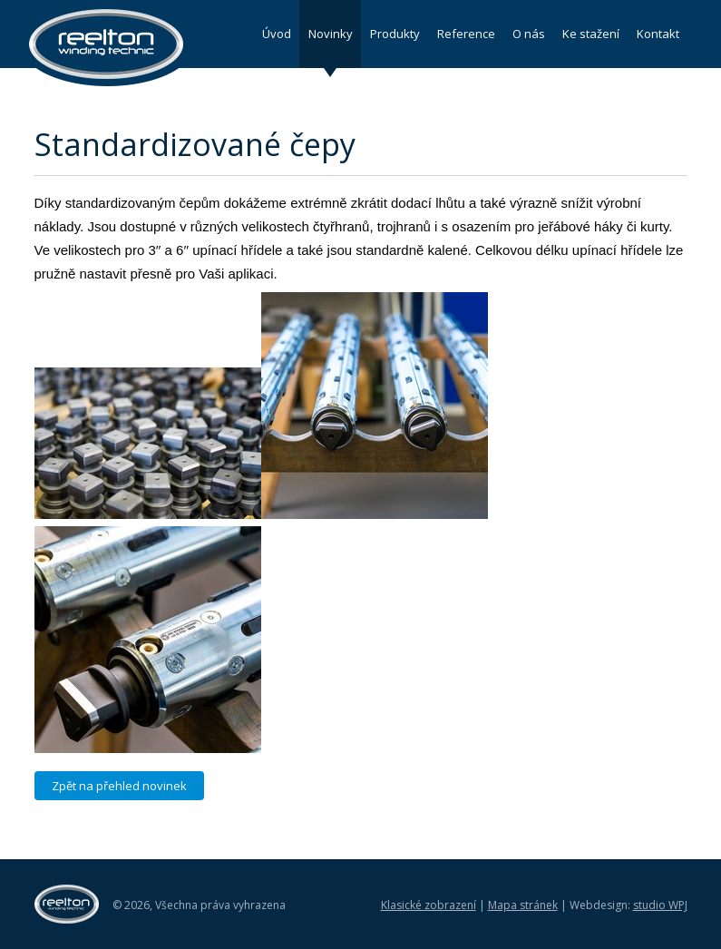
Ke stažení (590, 33)
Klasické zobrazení (428, 905)
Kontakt (658, 33)
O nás (528, 33)
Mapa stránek (523, 905)
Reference (466, 33)
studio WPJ (660, 905)
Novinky (330, 33)
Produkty (395, 33)
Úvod (276, 33)
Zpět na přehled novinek (119, 786)
